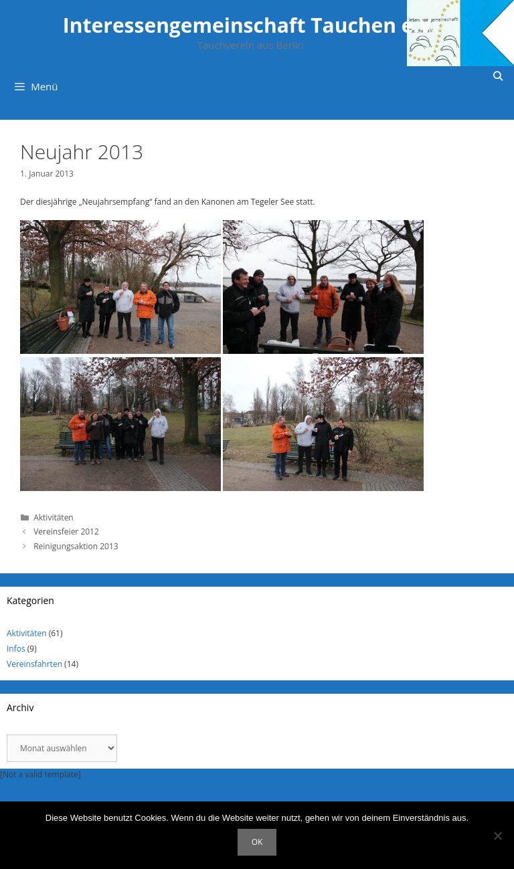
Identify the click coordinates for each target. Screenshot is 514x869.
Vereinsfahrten (34, 664)
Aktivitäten (53, 517)
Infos (16, 648)
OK (257, 842)
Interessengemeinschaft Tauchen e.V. (250, 25)
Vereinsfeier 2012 (66, 531)
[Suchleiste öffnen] (498, 76)
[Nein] (497, 835)
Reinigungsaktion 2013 (75, 546)
